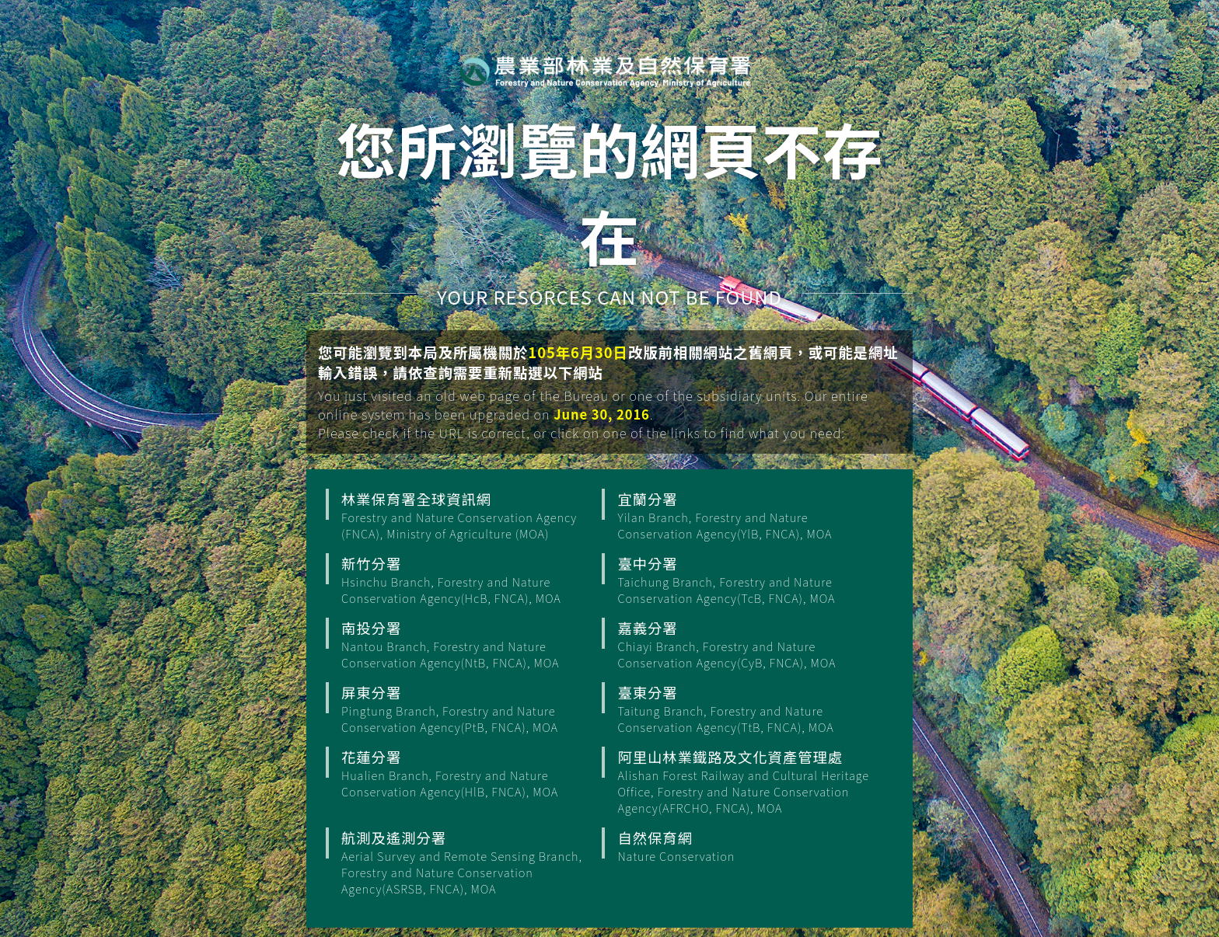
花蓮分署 (469, 773)
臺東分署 (745, 708)
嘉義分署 (745, 644)
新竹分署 (469, 579)
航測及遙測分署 (469, 862)
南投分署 (469, 644)
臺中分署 (745, 579)
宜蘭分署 (745, 515)
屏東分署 (469, 708)
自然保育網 (745, 845)
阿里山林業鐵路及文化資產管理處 (745, 781)
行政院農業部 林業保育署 (605, 71)
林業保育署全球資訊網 (469, 515)
